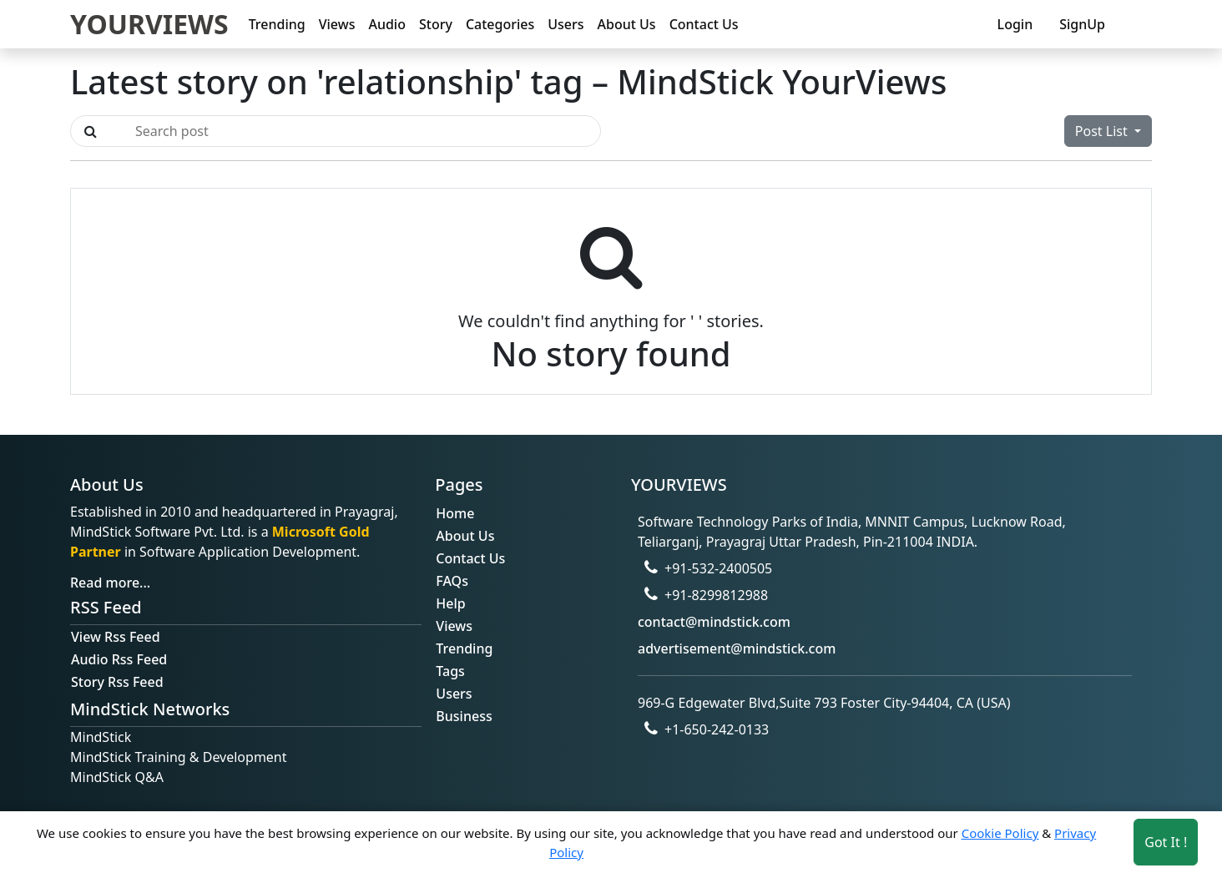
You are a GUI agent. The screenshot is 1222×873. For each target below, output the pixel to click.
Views (337, 24)
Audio (387, 24)
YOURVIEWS (149, 24)
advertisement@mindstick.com (737, 648)
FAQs (452, 581)
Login (1015, 24)
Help (450, 603)
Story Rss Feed (117, 682)
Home (455, 513)
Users (565, 24)
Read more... (110, 582)
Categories (500, 24)
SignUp (1082, 24)
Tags (450, 671)
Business (464, 716)
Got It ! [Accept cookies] (1165, 842)
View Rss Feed (115, 637)
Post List (1103, 131)
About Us (627, 24)
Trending (277, 24)
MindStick (100, 737)
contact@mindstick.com (714, 622)
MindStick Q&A (117, 777)
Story (435, 24)
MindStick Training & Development (178, 757)
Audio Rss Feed (119, 659)
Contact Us (704, 24)
